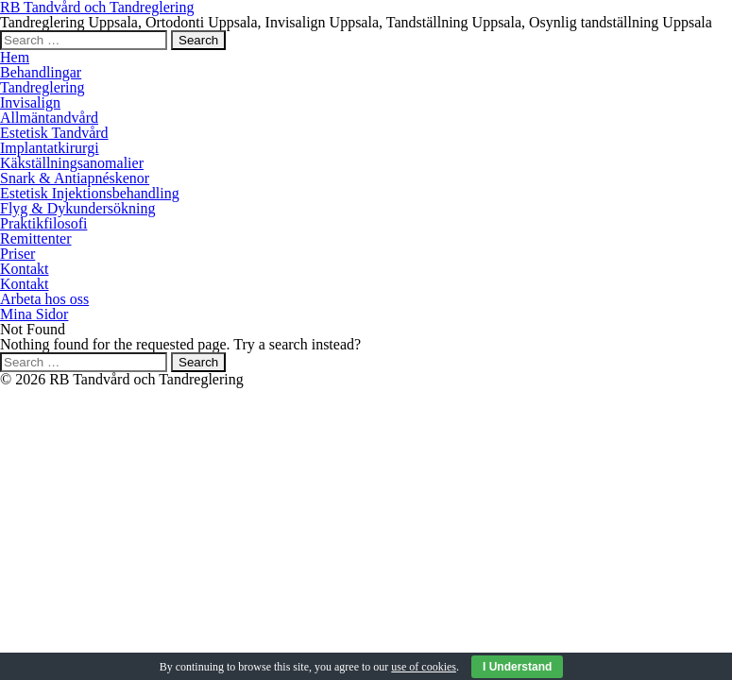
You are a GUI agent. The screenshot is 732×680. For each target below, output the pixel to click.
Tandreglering (42, 87)
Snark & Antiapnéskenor (74, 178)
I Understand (517, 666)
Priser (17, 254)
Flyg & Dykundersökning (77, 208)
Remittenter (36, 238)
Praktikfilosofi (43, 223)
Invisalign (30, 102)
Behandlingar (40, 72)
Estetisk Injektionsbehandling (89, 193)
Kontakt (24, 269)
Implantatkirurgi (49, 148)
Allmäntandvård (49, 118)
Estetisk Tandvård (54, 133)
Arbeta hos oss (44, 299)
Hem (14, 57)
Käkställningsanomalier (72, 163)
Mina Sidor (34, 314)
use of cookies (423, 666)
